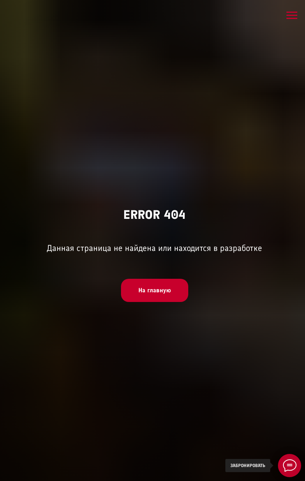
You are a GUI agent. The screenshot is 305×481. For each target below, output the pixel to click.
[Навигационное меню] (291, 15)
